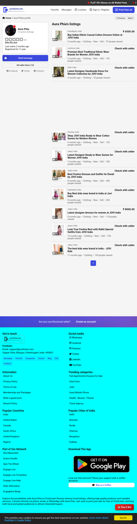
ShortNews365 (10, 453)
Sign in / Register (99, 9)
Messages (66, 10)
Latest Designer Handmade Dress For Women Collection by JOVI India (88, 72)
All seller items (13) (25, 65)
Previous (120, 18)
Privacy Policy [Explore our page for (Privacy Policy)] (10, 381)
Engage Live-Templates (15, 475)
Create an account (86, 321)
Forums (41, 358)
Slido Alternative (11, 486)
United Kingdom (11, 436)
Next (130, 18)
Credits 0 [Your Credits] (7, 364)
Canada (7, 425)
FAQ (56, 358)
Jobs (71, 387)
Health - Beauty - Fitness (81, 398)
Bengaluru (74, 436)
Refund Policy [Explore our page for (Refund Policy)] (10, 403)
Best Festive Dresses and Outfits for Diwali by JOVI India (91, 175)
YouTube (75, 365)
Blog (49, 358)
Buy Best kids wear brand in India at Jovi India (90, 195)
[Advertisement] (25, 95)
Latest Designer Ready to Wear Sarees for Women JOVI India (90, 156)
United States (10, 420)
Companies (30, 358)
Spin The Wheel (11, 464)
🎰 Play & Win (124, 507)
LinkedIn (74, 359)
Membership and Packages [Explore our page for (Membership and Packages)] (17, 392)
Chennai (73, 431)
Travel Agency (76, 403)
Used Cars (74, 381)
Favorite (55, 10)
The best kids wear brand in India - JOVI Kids (89, 250)
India (5, 414)
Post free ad (123, 9)
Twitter (25, 71)
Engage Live (9, 469)
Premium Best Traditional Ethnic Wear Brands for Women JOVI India (88, 53)
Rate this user (11, 42)
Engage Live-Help (12, 480)
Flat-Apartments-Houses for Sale (86, 376)
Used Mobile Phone (79, 392)
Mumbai (73, 420)
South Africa (9, 431)
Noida (72, 425)
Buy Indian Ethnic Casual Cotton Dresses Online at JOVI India (95, 36)
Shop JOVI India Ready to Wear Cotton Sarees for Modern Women (88, 137)
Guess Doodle (10, 458)
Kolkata (73, 442)
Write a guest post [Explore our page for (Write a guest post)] (12, 398)
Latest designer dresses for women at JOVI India (94, 212)
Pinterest (39, 71)
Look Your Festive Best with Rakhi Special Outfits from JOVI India (90, 231)
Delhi (71, 414)
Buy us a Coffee (101, 485)
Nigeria (7, 442)
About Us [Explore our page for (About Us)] (7, 376)
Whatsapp (75, 337)
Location (80, 9)
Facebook (12, 71)
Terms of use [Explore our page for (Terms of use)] (9, 387)
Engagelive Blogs (12, 491)
